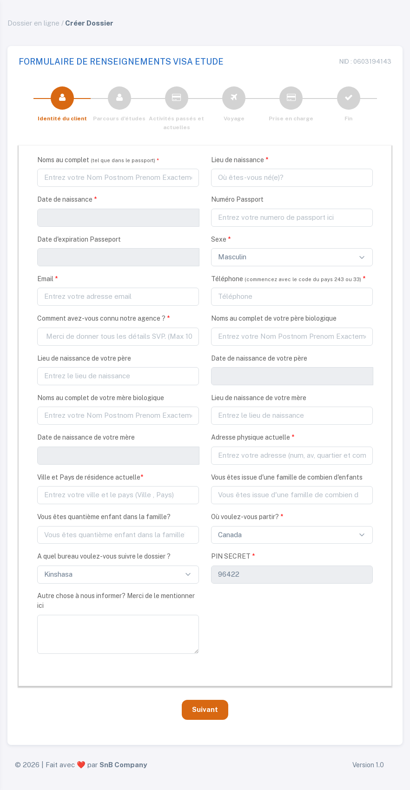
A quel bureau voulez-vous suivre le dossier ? (104, 556)
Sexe (221, 239)
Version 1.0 (368, 765)
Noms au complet (98, 160)
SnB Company (123, 765)
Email (47, 279)
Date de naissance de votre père (259, 358)
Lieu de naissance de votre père (84, 358)
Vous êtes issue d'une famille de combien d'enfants (287, 477)
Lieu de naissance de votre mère (258, 398)
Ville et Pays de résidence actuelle (90, 477)
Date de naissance (67, 199)
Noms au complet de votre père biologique (274, 318)
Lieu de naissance (239, 160)
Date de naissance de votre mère (86, 437)
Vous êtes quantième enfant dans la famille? (104, 516)
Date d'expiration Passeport (79, 239)
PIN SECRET (233, 556)
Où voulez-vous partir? (247, 516)
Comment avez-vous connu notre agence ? (103, 318)
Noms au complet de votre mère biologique (100, 398)
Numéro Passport (237, 199)
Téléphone (288, 279)
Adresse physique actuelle (252, 437)
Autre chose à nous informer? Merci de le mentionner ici (116, 600)
